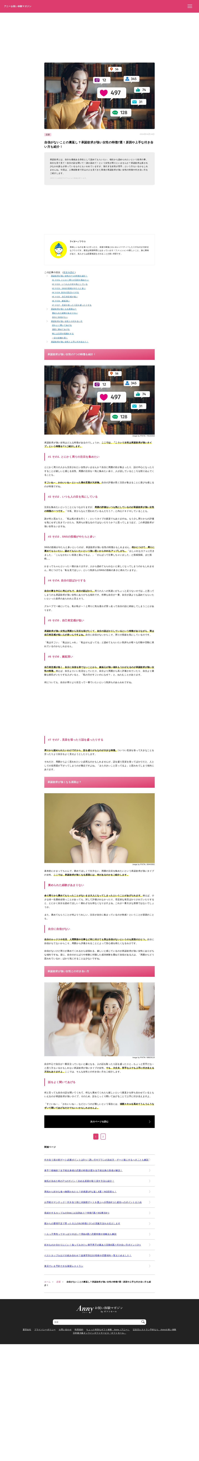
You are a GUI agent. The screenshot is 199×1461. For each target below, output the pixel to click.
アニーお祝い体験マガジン (18, 6)
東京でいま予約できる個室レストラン (63, 1266)
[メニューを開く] (189, 6)
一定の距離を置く (60, 338)
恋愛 (48, 135)
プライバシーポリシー (45, 1329)
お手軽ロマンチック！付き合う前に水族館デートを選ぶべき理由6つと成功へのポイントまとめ (93, 1202)
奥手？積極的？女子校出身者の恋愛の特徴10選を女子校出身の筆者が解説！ (83, 1170)
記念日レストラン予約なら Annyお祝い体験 (154, 1329)
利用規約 (79, 1329)
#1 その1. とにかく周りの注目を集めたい (70, 280)
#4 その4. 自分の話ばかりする (65, 292)
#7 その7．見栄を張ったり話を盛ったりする (72, 305)
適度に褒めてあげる (61, 329)
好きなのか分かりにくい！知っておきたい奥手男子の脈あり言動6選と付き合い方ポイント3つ (92, 1245)
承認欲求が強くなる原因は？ (64, 309)
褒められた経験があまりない (65, 313)
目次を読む (69, 272)
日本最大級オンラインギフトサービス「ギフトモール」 (99, 1333)
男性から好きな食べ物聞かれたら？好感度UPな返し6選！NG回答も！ (80, 1191)
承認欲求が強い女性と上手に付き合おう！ (70, 342)
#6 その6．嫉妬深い (61, 301)
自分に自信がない (60, 317)
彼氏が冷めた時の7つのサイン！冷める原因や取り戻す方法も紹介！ (79, 1181)
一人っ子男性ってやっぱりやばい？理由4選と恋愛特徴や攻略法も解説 (80, 1234)
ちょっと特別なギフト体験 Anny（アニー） (108, 1329)
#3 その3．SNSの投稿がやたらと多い (69, 288)
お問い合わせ (65, 1329)
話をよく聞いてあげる (62, 325)
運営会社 (27, 1329)
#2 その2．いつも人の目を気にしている (70, 284)
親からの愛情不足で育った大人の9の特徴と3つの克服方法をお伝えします (82, 1223)
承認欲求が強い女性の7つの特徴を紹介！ (69, 276)
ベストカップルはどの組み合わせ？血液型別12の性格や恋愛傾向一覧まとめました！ (88, 1255)
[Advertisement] (99, 36)
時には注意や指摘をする (63, 334)
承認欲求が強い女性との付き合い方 (67, 321)
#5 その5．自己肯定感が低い (65, 297)
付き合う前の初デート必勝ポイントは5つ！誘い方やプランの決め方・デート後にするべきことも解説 (96, 1160)
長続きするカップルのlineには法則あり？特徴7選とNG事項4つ (76, 1213)
